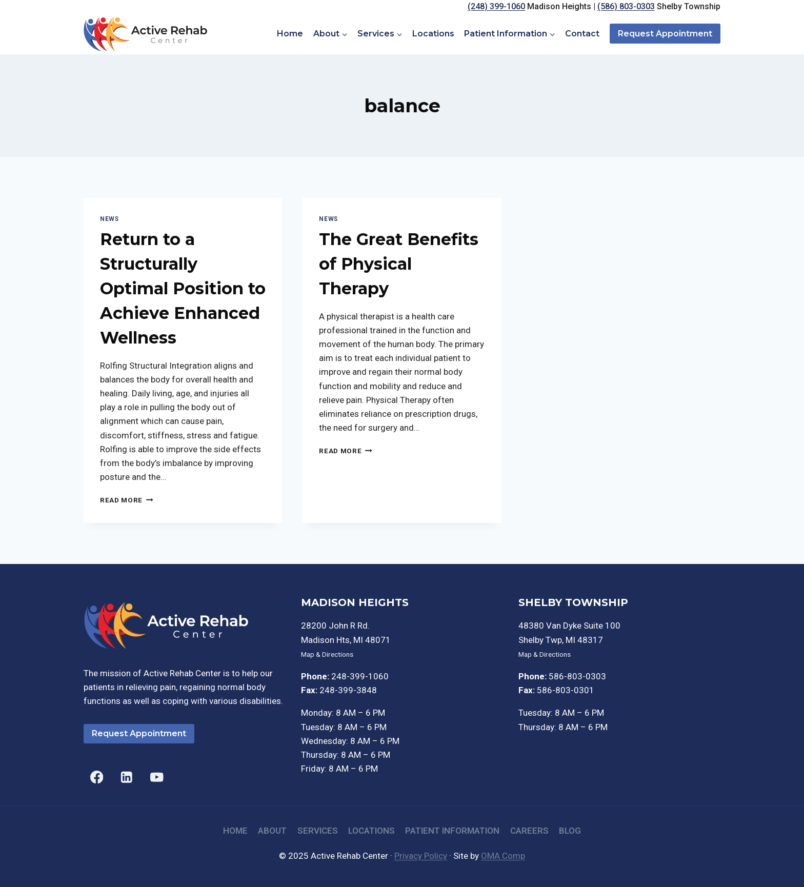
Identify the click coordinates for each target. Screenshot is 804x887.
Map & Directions (327, 654)
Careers (529, 830)
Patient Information (452, 830)
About (272, 830)
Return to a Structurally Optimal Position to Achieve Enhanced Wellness (183, 288)
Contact (582, 33)
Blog (570, 830)
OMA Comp (503, 856)
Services (317, 830)
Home (290, 33)
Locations (433, 33)
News (109, 219)
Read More (126, 500)
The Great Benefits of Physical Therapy (398, 263)
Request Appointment (665, 33)
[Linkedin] (127, 777)
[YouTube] (157, 777)
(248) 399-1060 (496, 6)
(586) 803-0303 (626, 6)
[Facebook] (97, 777)
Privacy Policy (420, 856)
